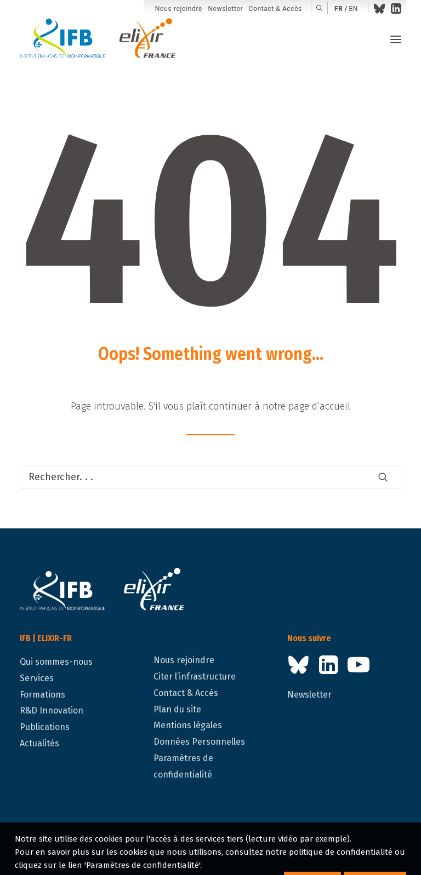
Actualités (39, 743)
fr (338, 9)
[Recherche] (210, 477)
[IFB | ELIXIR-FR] (102, 39)
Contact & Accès (275, 9)
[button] (319, 8)
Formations (42, 694)
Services (37, 678)
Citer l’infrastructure (194, 676)
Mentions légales (187, 725)
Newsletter (225, 9)
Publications (45, 727)
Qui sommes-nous (56, 662)
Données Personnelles (199, 741)
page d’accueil (319, 406)
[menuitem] (178, 9)
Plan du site (177, 709)
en (353, 9)
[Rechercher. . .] (210, 477)
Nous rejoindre (178, 9)
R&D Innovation (51, 710)
